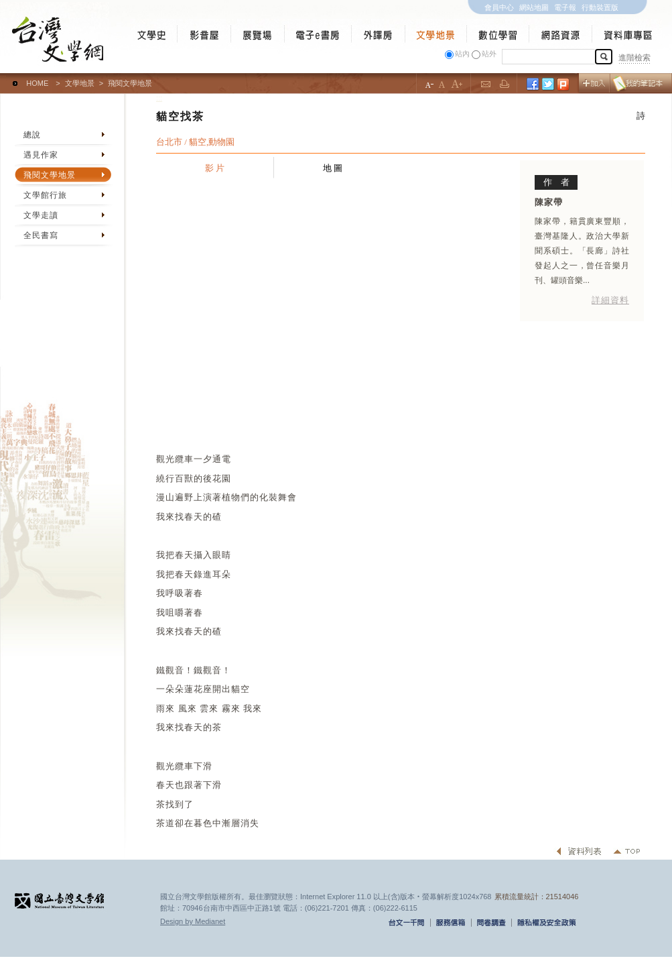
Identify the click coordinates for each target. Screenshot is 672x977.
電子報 (565, 7)
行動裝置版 (600, 7)
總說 (32, 134)
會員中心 (499, 7)
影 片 (215, 168)
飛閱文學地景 (49, 175)
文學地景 (79, 83)
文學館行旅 (45, 195)
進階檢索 (634, 57)
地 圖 (333, 168)
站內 (462, 54)
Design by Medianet (192, 921)
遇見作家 (40, 155)
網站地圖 (534, 7)
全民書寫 (40, 235)
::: (3, 77)
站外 (489, 54)
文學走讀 (40, 215)
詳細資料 (610, 300)
